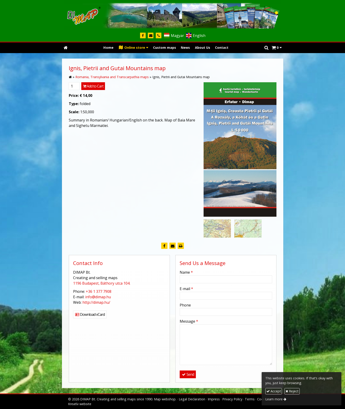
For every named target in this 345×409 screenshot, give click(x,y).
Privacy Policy (232, 399)
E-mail (186, 288)
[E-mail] (151, 35)
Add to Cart (93, 86)
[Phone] (158, 35)
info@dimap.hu (98, 296)
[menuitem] (108, 47)
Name (186, 272)
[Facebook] (143, 35)
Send (187, 374)
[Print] (180, 246)
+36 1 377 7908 (98, 291)
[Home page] (172, 15)
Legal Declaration (192, 399)
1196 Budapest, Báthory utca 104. (101, 283)
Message (189, 321)
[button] (276, 47)
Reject (292, 391)
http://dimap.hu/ (96, 302)
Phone (185, 305)
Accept (273, 391)
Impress (214, 399)
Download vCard (90, 314)
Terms (250, 399)
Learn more (274, 399)
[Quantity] (74, 86)
